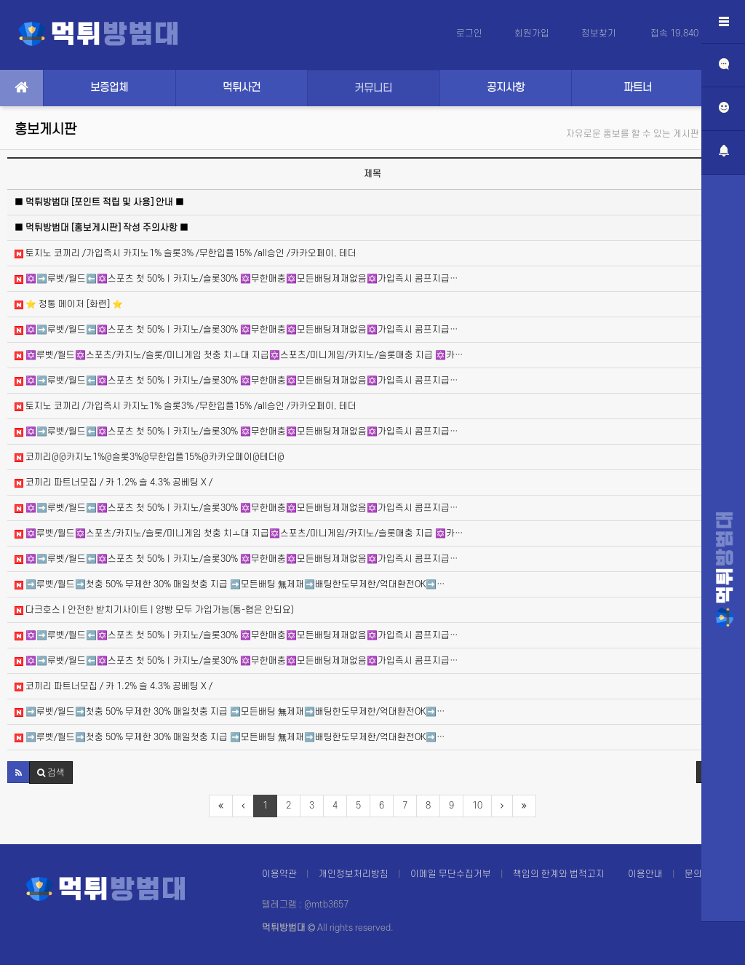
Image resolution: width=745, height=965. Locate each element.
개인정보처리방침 (354, 874)
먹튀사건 (241, 88)
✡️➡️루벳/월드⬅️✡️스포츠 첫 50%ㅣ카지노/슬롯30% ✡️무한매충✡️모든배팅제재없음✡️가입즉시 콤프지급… (236, 279)
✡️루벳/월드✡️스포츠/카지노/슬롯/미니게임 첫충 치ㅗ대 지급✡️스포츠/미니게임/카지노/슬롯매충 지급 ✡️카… (239, 355)
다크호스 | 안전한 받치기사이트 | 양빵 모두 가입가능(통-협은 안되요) (154, 610)
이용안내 (645, 874)
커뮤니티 (373, 88)
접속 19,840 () (686, 33)
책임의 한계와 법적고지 (559, 874)
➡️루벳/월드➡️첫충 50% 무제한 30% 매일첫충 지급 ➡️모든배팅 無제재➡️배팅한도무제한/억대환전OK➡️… (230, 584)
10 (477, 806)
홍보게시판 (45, 130)
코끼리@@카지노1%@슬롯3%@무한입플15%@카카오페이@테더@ (149, 457)
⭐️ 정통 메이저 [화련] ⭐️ (69, 304)
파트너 (638, 88)
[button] (18, 772)
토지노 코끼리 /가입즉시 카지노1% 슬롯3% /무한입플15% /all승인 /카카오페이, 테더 (185, 253)
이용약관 (279, 874)
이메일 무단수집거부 (450, 874)
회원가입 (531, 33)
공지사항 (506, 88)
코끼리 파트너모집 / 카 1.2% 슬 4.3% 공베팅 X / (113, 482)
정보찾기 (599, 33)
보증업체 (109, 88)
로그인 (469, 33)
